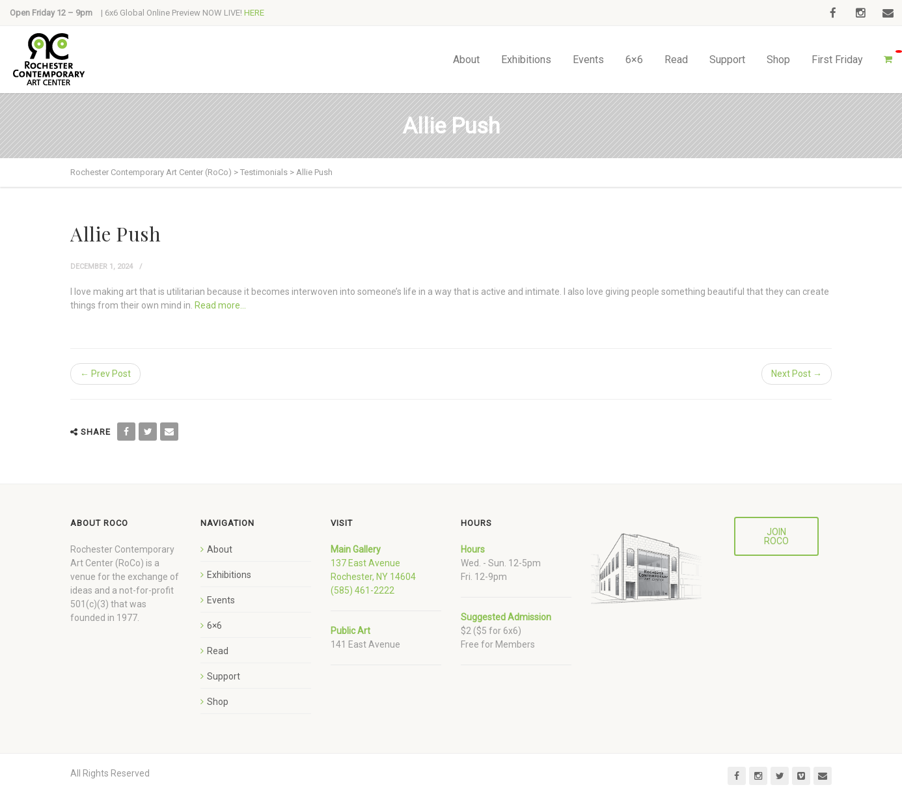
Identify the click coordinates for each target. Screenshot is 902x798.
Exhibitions (526, 59)
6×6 (634, 59)
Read (676, 59)
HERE (254, 13)
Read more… (220, 305)
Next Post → (796, 373)
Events (588, 59)
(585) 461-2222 (362, 590)
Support (727, 59)
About (466, 59)
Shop (778, 59)
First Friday (837, 59)
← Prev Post (105, 373)
